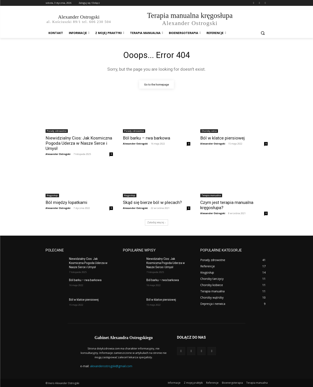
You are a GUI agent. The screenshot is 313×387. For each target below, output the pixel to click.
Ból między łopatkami (66, 202)
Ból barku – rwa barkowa (146, 138)
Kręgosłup (52, 195)
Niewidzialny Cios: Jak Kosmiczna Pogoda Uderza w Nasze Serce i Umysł (79, 143)
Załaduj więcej (156, 222)
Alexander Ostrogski (58, 154)
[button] (263, 33)
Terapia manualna (211, 195)
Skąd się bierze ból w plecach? (152, 202)
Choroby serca (209, 131)
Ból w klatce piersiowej (222, 138)
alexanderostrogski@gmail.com (111, 366)
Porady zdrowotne (57, 131)
